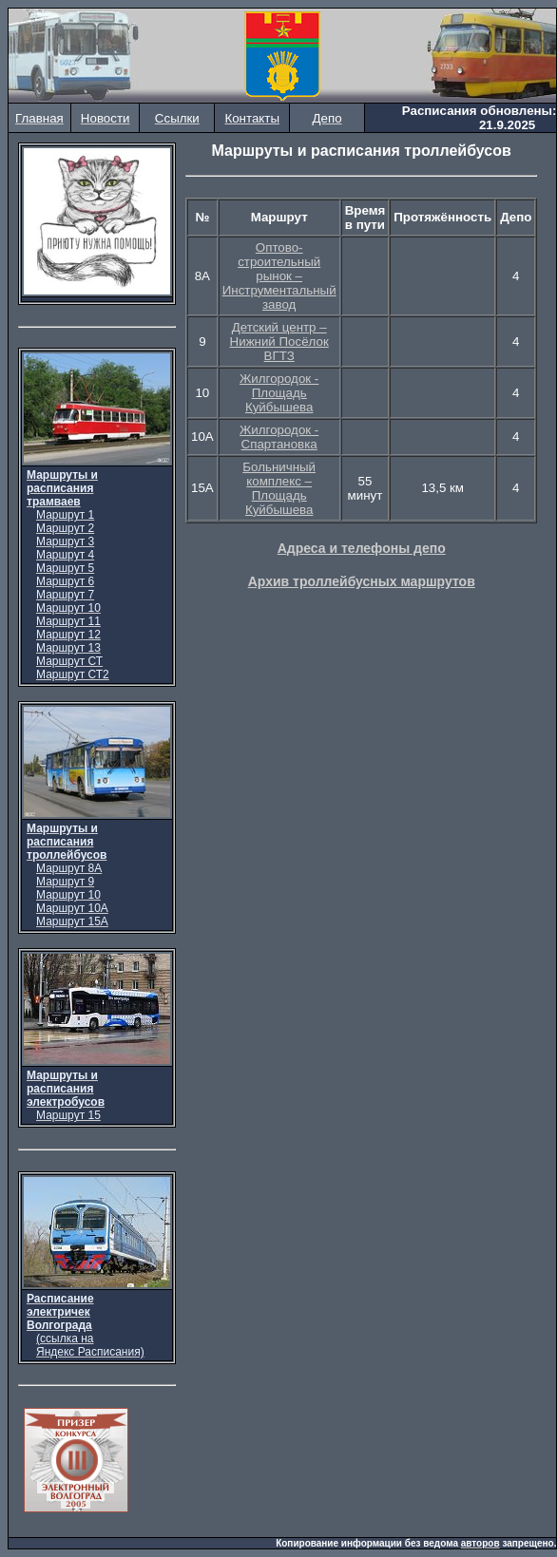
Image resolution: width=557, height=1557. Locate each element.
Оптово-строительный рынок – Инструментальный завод (279, 276)
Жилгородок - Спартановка (279, 437)
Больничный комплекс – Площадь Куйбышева (279, 488)
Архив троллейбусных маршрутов (361, 581)
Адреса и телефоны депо (362, 548)
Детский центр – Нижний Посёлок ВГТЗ (279, 341)
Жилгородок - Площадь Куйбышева (279, 392)
